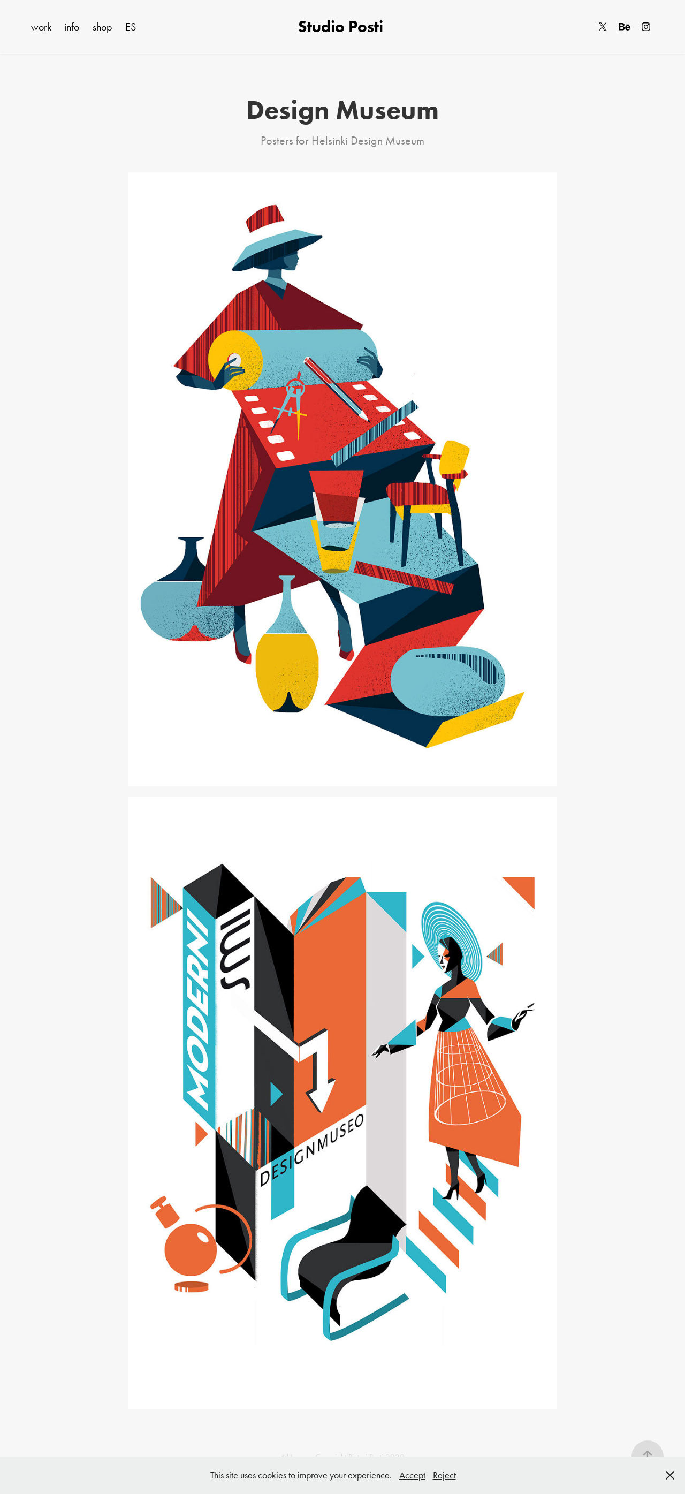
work (41, 26)
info (71, 26)
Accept (412, 1475)
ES (130, 26)
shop (102, 26)
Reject (444, 1475)
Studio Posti (342, 26)
